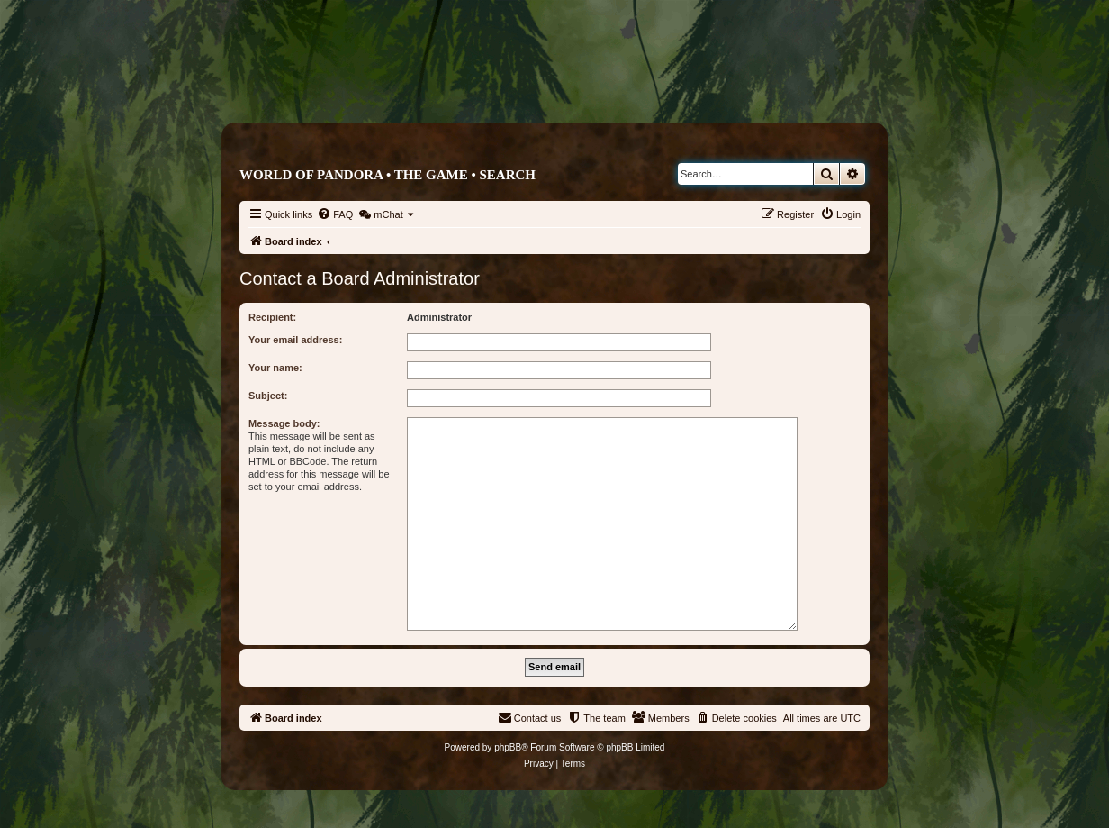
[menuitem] (335, 214)
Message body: (284, 423)
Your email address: (295, 339)
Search (507, 175)
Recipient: (272, 317)
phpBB (507, 747)
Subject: (267, 395)
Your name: (275, 367)
